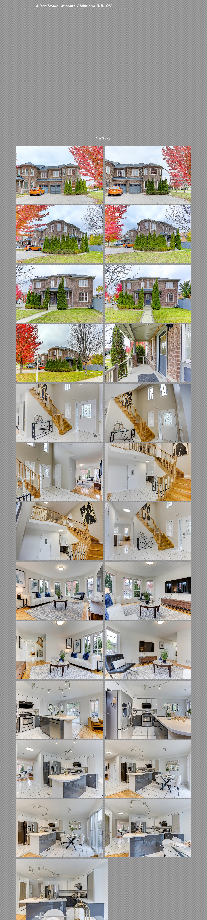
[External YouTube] (104, 72)
